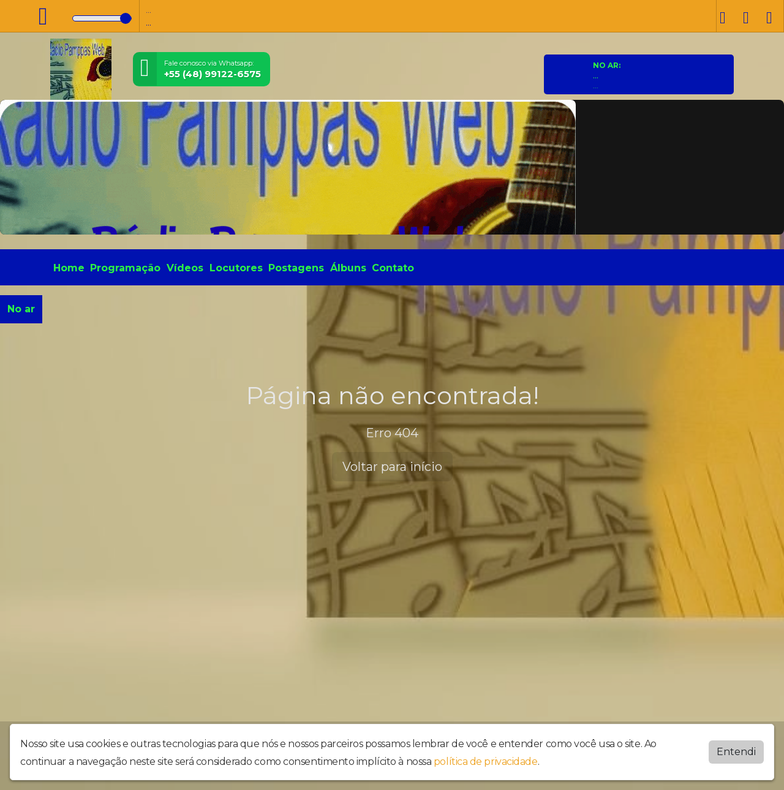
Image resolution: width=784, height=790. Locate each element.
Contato (393, 268)
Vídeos (185, 268)
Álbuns (348, 268)
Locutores (236, 268)
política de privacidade (486, 761)
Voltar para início (392, 466)
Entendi (736, 752)
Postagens (296, 268)
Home (69, 268)
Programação (125, 268)
